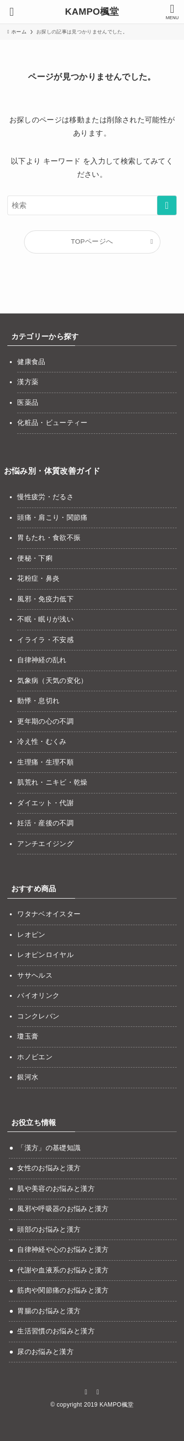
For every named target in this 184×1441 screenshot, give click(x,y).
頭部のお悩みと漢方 (48, 1229)
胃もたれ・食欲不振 (48, 537)
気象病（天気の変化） (52, 680)
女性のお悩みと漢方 (48, 1168)
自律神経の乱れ (41, 660)
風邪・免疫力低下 (45, 599)
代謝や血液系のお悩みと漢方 (62, 1270)
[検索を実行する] (167, 205)
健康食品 (31, 362)
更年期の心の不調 (45, 721)
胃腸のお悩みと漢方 (48, 1311)
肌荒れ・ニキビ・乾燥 (52, 782)
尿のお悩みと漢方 (45, 1352)
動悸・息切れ (38, 701)
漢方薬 (27, 382)
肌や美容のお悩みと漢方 (56, 1188)
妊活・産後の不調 (45, 823)
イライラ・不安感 (45, 640)
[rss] (98, 1391)
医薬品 (27, 402)
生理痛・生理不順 (45, 762)
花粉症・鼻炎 (38, 578)
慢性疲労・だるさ (45, 497)
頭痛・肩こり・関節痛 (52, 517)
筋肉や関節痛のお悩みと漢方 (62, 1290)
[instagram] (86, 1391)
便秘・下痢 (35, 558)
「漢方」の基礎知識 (48, 1148)
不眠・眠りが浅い (45, 619)
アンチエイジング (45, 844)
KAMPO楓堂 (92, 12)
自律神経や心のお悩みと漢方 (62, 1249)
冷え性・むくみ (41, 741)
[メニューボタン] (172, 12)
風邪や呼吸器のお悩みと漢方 (62, 1209)
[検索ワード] (92, 205)
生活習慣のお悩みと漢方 (56, 1331)
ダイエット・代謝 (45, 803)
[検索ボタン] (12, 12)
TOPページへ (92, 241)
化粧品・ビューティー (52, 422)
